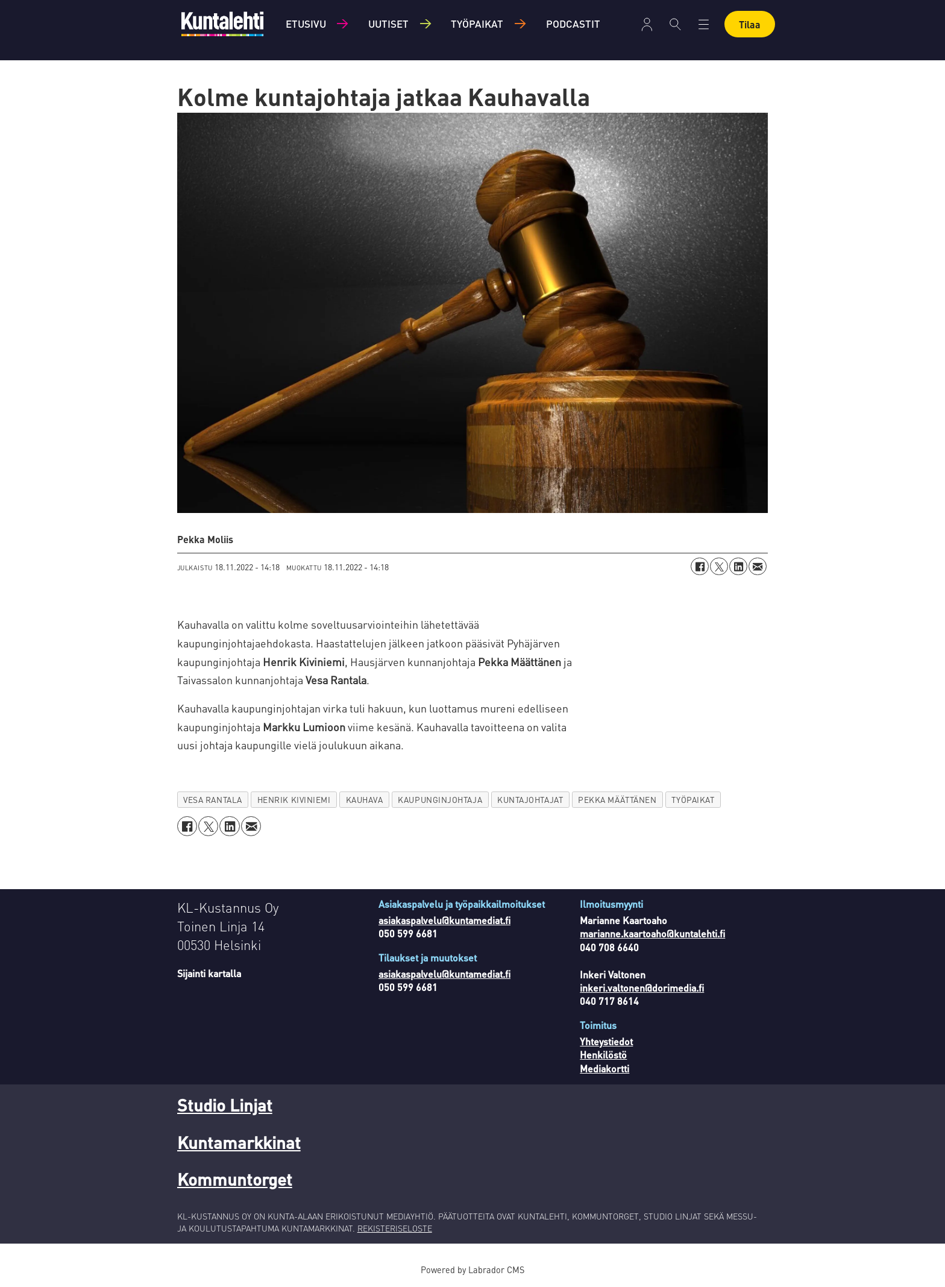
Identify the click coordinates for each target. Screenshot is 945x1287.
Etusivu (306, 23)
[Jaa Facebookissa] (700, 567)
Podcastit (573, 23)
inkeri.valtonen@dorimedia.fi (642, 987)
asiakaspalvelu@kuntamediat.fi (444, 920)
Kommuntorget (234, 1179)
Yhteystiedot (606, 1041)
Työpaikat (477, 23)
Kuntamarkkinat (239, 1142)
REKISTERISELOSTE (394, 1227)
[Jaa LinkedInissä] (738, 567)
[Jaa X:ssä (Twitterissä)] (719, 567)
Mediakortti (604, 1068)
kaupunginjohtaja (440, 800)
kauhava (364, 800)
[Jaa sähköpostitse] (758, 567)
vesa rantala (212, 800)
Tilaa (750, 24)
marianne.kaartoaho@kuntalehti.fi (652, 933)
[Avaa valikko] (647, 24)
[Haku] (675, 24)
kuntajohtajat (530, 800)
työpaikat (692, 800)
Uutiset (388, 23)
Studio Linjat (224, 1105)
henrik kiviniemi (294, 800)
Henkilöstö (603, 1054)
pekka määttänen (617, 800)
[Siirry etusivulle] (222, 24)
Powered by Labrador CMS (472, 1269)
